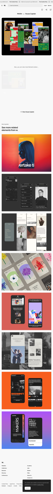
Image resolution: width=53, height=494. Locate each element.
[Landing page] (14, 99)
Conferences (5, 475)
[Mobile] (26, 153)
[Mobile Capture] (26, 390)
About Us (29, 475)
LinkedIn (15, 485)
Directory (4, 473)
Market (28, 470)
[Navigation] (39, 80)
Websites (4, 465)
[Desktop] (14, 80)
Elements (4, 470)
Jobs (28, 468)
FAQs (28, 473)
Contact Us (29, 477)
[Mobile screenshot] (26, 192)
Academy (29, 465)
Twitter (20, 485)
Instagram (10, 485)
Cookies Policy (5, 483)
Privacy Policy (19, 483)
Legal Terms (12, 483)
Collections (4, 468)
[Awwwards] (5, 5)
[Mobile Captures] (26, 311)
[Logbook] (39, 99)
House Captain (30, 13)
